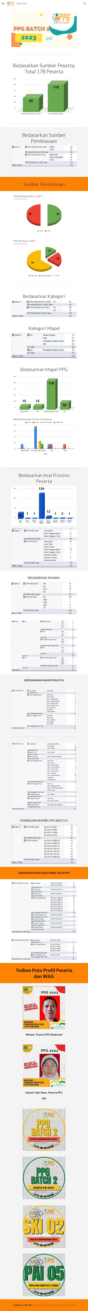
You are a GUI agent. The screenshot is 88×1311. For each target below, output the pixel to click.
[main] (44, 68)
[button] (3, 3)
